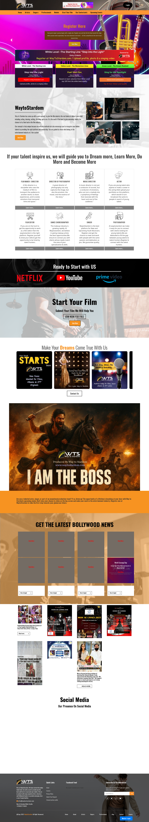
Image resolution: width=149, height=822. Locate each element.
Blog (113, 814)
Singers (35, 12)
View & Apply (25, 593)
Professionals (46, 12)
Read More (31, 541)
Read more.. (24, 633)
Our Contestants (81, 12)
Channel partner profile (52, 800)
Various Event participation (115, 80)
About (47, 788)
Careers (48, 791)
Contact (121, 814)
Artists (27, 12)
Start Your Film (67, 12)
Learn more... (30, 207)
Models (56, 12)
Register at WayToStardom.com (34, 80)
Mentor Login (126, 818)
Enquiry (131, 814)
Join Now (74, 44)
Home (66, 814)
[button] (11, 39)
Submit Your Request (51, 797)
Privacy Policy (49, 794)
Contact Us (74, 393)
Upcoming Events (96, 12)
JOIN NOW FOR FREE (74, 316)
